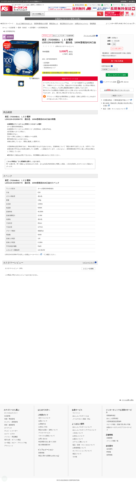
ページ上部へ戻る (128, 400)
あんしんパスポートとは (81, 416)
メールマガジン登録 (93, 5)
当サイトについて (44, 418)
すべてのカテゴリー (11, 413)
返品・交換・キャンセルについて (114, 109)
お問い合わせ (124, 82)
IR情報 (108, 452)
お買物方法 (42, 424)
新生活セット (53, 23)
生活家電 (12, 27)
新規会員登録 (79, 5)
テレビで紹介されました (24, 23)
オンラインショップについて (82, 451)
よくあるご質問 (28, 5)
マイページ (116, 5)
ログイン (107, 5)
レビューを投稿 (88, 269)
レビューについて (89, 262)
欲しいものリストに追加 (117, 75)
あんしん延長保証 (112, 418)
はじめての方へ (17, 5)
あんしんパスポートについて (82, 427)
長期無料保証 (110, 415)
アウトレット (8, 446)
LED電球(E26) (43, 27)
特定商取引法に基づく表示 (47, 442)
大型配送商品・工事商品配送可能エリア (116, 100)
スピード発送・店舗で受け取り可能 (118, 424)
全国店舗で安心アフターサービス (117, 90)
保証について (77, 454)
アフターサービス (44, 433)
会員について (42, 421)
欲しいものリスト (129, 5)
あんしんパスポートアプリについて (84, 430)
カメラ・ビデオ (9, 434)
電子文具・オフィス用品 (12, 440)
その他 (75, 457)
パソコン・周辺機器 (11, 437)
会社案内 (132, 1)
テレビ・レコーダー (11, 431)
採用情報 (123, 1)
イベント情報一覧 (112, 441)
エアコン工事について (80, 442)
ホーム (4, 27)
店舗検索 (109, 438)
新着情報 (41, 453)
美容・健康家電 (9, 425)
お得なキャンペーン (81, 23)
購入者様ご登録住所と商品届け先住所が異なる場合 (118, 104)
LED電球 (32, 27)
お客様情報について (79, 448)
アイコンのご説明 (89, 36)
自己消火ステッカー (66, 23)
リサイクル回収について (46, 436)
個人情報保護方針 (44, 445)
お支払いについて (78, 436)
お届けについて (78, 439)
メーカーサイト (34, 254)
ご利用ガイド (39, 5)
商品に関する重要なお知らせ (48, 456)
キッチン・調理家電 (11, 422)
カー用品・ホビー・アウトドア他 (15, 443)
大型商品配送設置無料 (113, 421)
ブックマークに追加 (109, 82)
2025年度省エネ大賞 (41, 23)
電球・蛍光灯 (22, 27)
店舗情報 (109, 435)
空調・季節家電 (9, 419)
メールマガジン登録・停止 (81, 419)
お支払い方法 (42, 427)
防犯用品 (93, 23)
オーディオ (8, 428)
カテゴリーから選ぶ (8, 14)
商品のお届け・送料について (48, 430)
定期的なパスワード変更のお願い (68, 19)
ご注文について (78, 433)
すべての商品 (36, 14)
